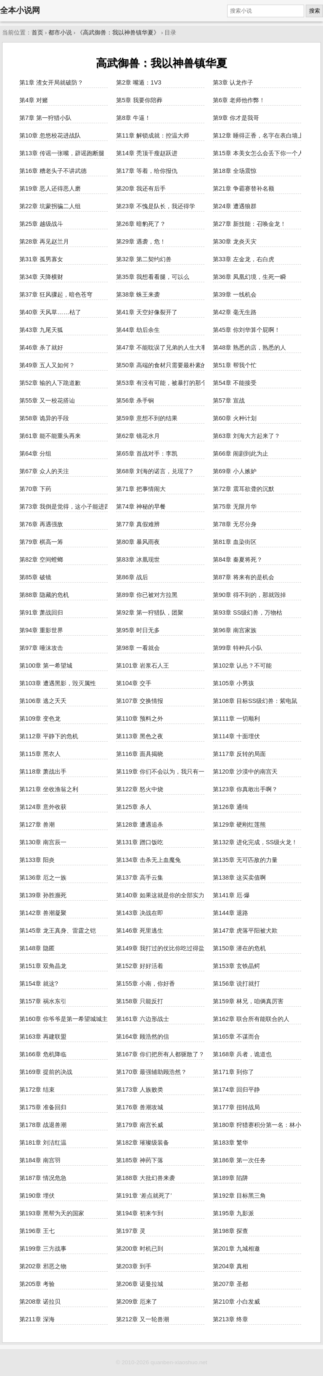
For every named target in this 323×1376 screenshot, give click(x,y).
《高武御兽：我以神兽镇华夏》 (118, 32)
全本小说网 (20, 10)
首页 (37, 32)
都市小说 (60, 32)
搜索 (314, 11)
